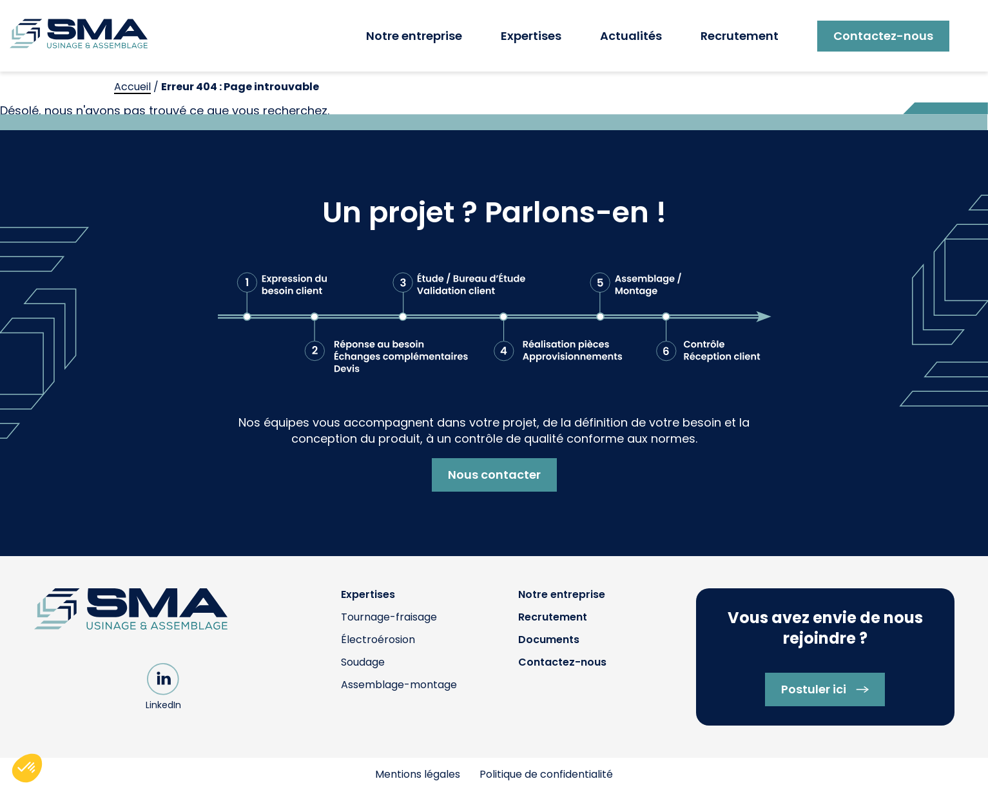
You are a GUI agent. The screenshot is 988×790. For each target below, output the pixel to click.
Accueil (132, 86)
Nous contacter (494, 475)
